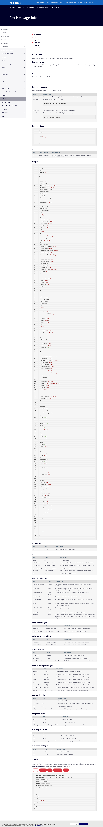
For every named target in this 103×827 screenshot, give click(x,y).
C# (49, 770)
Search (4, 95)
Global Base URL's (38, 766)
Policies (3, 67)
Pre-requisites (37, 34)
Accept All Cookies (83, 823)
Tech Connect (12, 7)
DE (91, 2)
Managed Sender (6, 88)
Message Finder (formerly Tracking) (43, 7)
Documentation (20, 7)
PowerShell (57, 770)
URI (35, 37)
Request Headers (38, 40)
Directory (4, 71)
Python (43, 770)
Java (66, 770)
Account (4, 57)
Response (36, 45)
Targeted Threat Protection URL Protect (10, 105)
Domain (3, 78)
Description (37, 32)
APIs (61, 2)
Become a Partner (82, 2)
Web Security (5, 112)
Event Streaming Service (7, 53)
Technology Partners (70, 2)
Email (3, 81)
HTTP (35, 770)
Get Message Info (7, 98)
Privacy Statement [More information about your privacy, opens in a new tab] (39, 825)
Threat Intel (4, 109)
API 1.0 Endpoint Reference (30, 7)
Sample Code (37, 48)
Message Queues (6, 102)
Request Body (37, 42)
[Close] (100, 823)
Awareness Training (6, 64)
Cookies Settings (73, 823)
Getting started (40, 2)
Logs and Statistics (6, 85)
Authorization (54, 97)
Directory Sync (5, 74)
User (3, 116)
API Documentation (52, 2)
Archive (3, 60)
